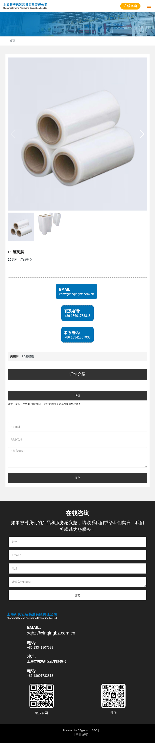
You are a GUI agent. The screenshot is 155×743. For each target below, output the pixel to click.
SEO (94, 730)
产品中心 (26, 259)
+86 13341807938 (77, 337)
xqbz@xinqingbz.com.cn (76, 294)
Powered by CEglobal (75, 730)
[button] (142, 134)
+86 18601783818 (77, 315)
